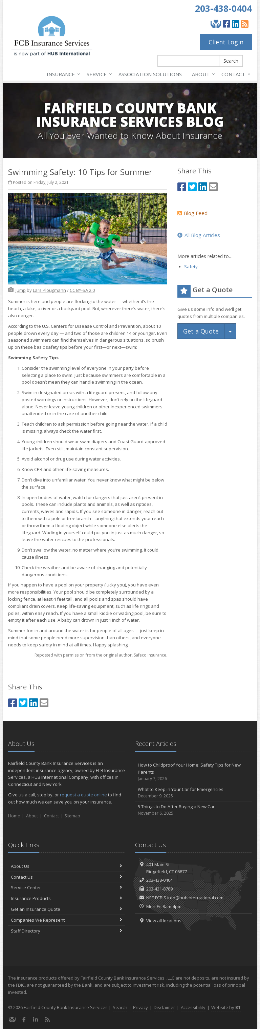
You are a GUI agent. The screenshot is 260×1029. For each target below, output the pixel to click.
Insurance (62, 74)
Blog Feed (192, 213)
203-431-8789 (159, 889)
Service (98, 74)
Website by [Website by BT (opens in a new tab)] (226, 1007)
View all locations (163, 921)
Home (14, 816)
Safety (191, 266)
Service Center (66, 887)
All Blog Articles (198, 235)
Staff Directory (66, 931)
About (202, 74)
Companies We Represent (66, 920)
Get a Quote (201, 331)
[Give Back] (216, 23)
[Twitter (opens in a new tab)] (23, 703)
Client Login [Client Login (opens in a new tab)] (226, 42)
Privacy (140, 1007)
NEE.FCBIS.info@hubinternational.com (184, 898)
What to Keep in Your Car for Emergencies (193, 792)
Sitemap (72, 816)
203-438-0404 (223, 8)
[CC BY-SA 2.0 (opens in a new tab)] (82, 290)
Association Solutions (150, 74)
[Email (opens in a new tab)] (44, 703)
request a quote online (83, 795)
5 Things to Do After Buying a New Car (193, 810)
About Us (66, 866)
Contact (234, 74)
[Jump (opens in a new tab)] (21, 290)
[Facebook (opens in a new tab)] (226, 23)
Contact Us (66, 877)
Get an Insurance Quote (66, 909)
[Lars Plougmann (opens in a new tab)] (49, 290)
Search (230, 61)
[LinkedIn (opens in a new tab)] (235, 23)
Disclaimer (164, 1007)
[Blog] (244, 23)
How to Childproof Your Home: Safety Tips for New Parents (193, 772)
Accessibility (193, 1007)
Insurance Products (66, 898)
